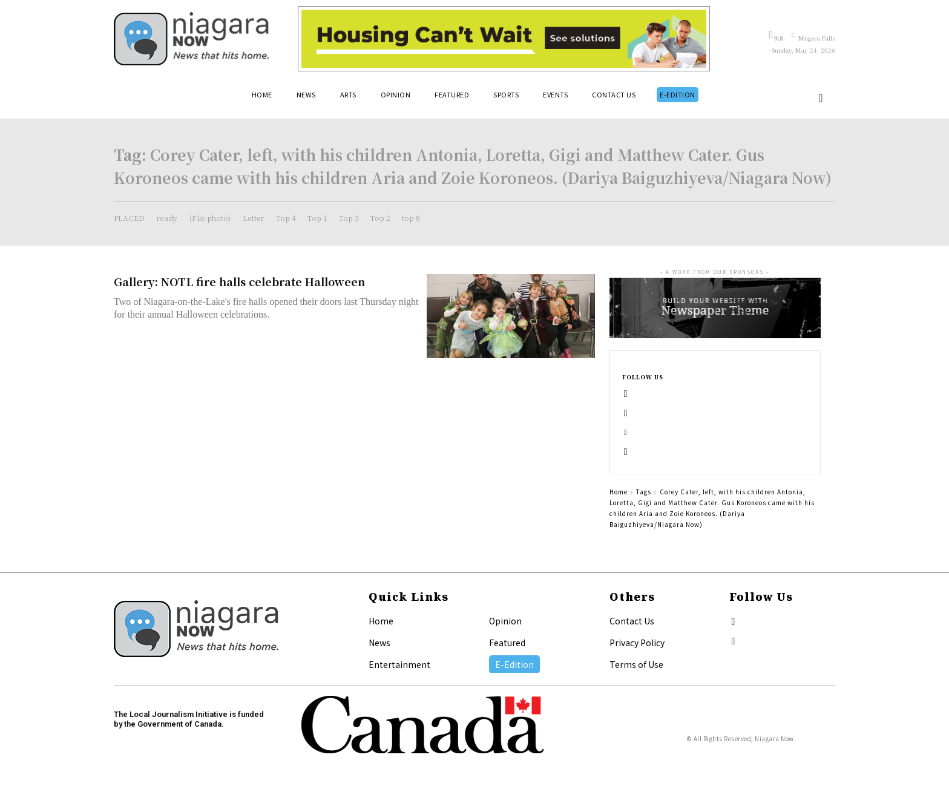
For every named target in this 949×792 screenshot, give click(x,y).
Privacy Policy (637, 643)
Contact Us (631, 621)
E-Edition (514, 664)
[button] (820, 98)
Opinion (505, 621)
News (379, 643)
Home (618, 491)
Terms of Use (636, 664)
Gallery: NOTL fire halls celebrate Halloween (239, 281)
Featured (507, 643)
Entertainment (399, 664)
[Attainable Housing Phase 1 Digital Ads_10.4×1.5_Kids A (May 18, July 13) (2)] (503, 39)
